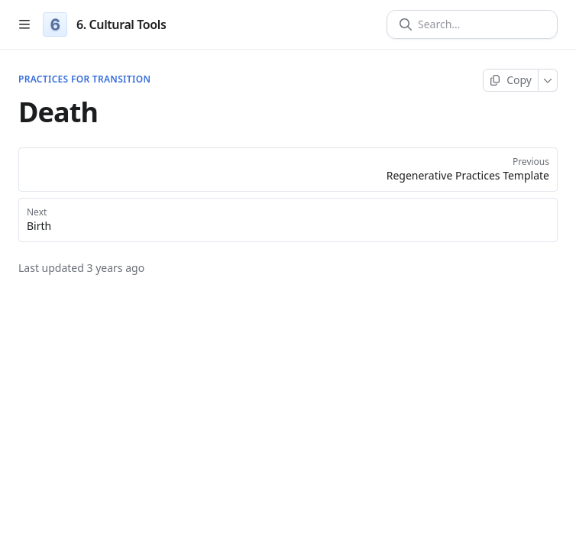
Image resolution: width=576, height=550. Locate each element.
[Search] (478, 24)
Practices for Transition (84, 79)
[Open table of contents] (24, 24)
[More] (548, 80)
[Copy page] (511, 80)
